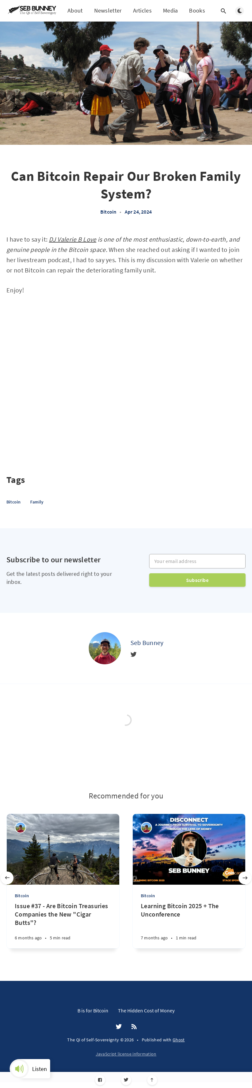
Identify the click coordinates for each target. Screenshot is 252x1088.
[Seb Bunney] (105, 648)
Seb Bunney (147, 643)
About (75, 10)
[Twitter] (126, 1080)
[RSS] (134, 1027)
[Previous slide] (7, 877)
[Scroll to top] (152, 1080)
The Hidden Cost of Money (146, 1010)
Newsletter (108, 10)
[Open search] (223, 11)
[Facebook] (100, 1080)
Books (197, 10)
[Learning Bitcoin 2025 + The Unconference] (189, 925)
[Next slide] (245, 877)
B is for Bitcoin (92, 1010)
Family (36, 502)
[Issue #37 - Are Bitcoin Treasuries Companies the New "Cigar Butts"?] (63, 925)
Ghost (179, 1040)
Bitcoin (108, 212)
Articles (142, 10)
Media (170, 10)
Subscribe (197, 580)
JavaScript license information (126, 1054)
